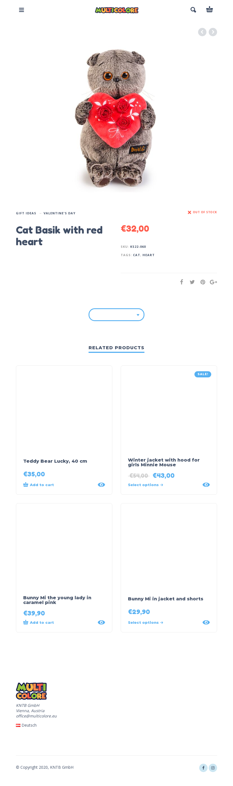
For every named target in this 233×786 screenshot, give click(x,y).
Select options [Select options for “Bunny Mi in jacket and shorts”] (145, 622)
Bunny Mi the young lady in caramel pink (57, 600)
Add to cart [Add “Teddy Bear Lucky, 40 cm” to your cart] (38, 484)
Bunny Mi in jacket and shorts (165, 598)
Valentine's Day (59, 213)
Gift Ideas (26, 213)
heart (148, 255)
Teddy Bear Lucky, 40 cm (55, 461)
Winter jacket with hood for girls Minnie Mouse (164, 462)
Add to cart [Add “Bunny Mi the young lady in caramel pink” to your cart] (38, 622)
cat (136, 255)
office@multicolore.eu (36, 716)
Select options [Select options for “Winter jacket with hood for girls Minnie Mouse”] (145, 484)
